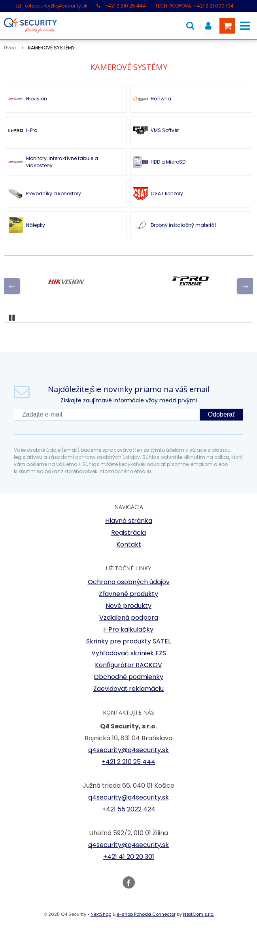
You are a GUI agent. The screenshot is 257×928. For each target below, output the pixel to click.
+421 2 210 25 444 (125, 5)
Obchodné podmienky (128, 676)
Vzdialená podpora (128, 617)
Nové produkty (128, 605)
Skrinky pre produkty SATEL (128, 641)
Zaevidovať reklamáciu (128, 688)
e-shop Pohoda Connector (146, 914)
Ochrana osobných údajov (129, 582)
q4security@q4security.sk (56, 5)
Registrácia (128, 532)
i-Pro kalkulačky (128, 629)
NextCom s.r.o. (198, 914)
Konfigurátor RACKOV (128, 665)
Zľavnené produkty (128, 593)
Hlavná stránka (128, 520)
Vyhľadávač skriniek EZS (128, 653)
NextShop (101, 914)
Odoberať (221, 414)
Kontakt (128, 544)
